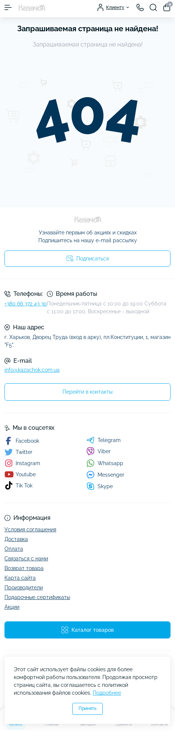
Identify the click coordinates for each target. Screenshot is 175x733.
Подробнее (107, 693)
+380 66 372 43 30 (25, 304)
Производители (23, 587)
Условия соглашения (30, 529)
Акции (11, 607)
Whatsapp (104, 463)
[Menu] (8, 7)
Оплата (13, 549)
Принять (87, 708)
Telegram (103, 440)
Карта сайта (20, 578)
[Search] (153, 7)
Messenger (105, 474)
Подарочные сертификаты (37, 597)
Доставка (16, 539)
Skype (99, 486)
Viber (98, 451)
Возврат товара (24, 568)
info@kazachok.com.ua (32, 370)
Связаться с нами (26, 558)
